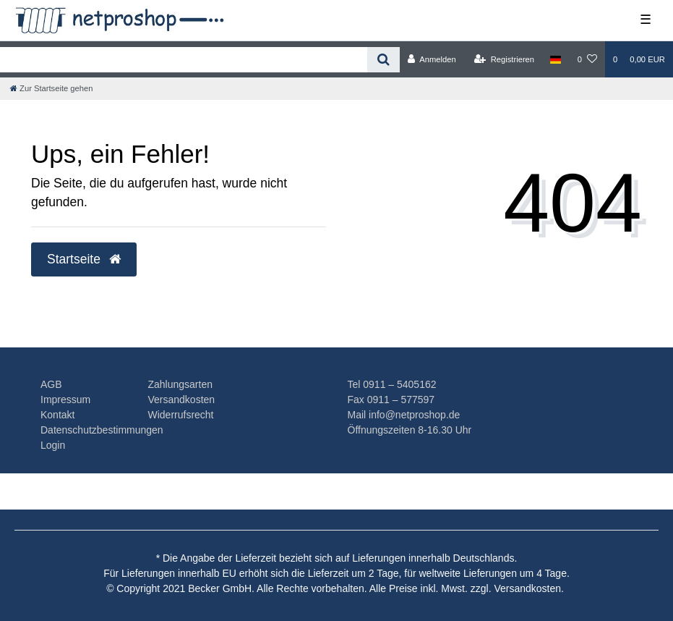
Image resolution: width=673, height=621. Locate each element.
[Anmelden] (432, 59)
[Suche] (383, 59)
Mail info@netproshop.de (404, 415)
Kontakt (57, 415)
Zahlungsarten (180, 384)
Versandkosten (181, 399)
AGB (51, 384)
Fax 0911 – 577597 (391, 399)
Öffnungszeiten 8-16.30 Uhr (410, 430)
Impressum (65, 399)
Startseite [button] (84, 259)
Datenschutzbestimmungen (101, 430)
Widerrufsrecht (180, 415)
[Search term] (183, 59)
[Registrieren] (504, 59)
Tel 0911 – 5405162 (392, 384)
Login (52, 445)
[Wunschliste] (587, 59)
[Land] (555, 59)
